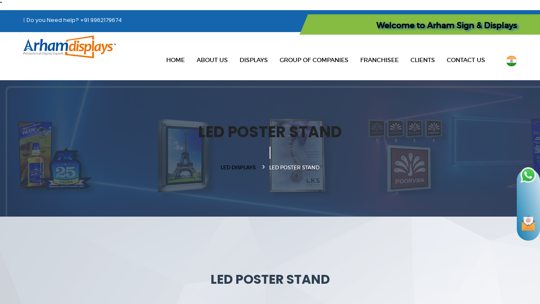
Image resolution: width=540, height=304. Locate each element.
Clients (422, 60)
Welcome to (446, 25)
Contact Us (466, 60)
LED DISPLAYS (238, 167)
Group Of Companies (314, 60)
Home (175, 60)
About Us (212, 60)
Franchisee (379, 60)
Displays (254, 60)
